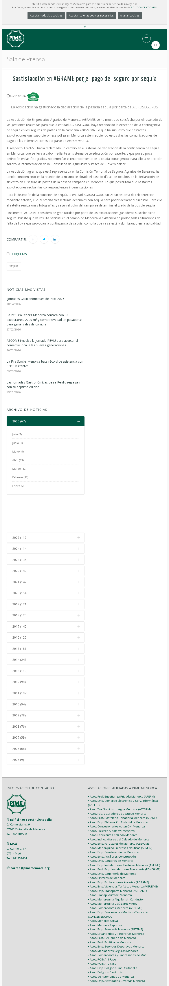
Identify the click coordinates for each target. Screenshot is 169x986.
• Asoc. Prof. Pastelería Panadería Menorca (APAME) (122, 783)
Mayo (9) (18, 451)
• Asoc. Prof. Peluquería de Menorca (112, 903)
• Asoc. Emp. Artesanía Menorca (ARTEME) (115, 895)
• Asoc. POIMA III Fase (102, 925)
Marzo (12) (19, 469)
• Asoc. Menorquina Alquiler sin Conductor (116, 865)
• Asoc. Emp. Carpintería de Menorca (112, 839)
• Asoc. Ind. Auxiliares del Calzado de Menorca (118, 805)
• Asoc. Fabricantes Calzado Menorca (112, 800)
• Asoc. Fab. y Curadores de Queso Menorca (117, 779)
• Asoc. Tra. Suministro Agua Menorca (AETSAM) (119, 775)
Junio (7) (17, 443)
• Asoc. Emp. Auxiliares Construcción (112, 822)
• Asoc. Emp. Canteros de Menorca (111, 826)
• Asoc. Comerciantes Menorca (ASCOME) (115, 873)
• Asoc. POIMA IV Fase (102, 929)
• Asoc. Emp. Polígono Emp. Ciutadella (112, 933)
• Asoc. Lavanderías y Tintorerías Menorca (116, 899)
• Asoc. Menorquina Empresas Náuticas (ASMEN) (120, 813)
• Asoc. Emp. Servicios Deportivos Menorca (116, 912)
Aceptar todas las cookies (46, 15)
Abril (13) (18, 460)
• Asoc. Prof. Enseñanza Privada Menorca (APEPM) (121, 762)
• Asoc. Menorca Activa (103, 886)
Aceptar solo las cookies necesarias (91, 15)
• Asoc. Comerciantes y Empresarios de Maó (117, 920)
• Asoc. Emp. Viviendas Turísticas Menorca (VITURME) (123, 852)
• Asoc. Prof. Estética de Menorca (110, 907)
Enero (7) (18, 486)
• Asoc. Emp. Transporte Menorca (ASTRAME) (117, 856)
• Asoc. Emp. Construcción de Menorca (113, 818)
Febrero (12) (20, 477)
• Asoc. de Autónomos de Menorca (111, 942)
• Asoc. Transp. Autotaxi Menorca (110, 860)
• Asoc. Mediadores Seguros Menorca (113, 916)
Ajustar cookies (129, 15)
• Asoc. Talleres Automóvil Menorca (111, 796)
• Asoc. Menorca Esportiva (105, 890)
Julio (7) (17, 434)
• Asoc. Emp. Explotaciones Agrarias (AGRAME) (118, 847)
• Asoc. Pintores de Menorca (106, 843)
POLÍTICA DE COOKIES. (144, 7)
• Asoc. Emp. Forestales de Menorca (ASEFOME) (119, 809)
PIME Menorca (74, 972)
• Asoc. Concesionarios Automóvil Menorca (116, 792)
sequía (13, 266)
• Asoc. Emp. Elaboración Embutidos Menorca (118, 787)
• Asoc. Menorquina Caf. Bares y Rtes (112, 869)
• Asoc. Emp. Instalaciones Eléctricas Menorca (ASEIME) (124, 830)
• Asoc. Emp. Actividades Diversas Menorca (116, 946)
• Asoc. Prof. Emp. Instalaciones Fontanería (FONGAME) (124, 835)
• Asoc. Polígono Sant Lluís (105, 938)
